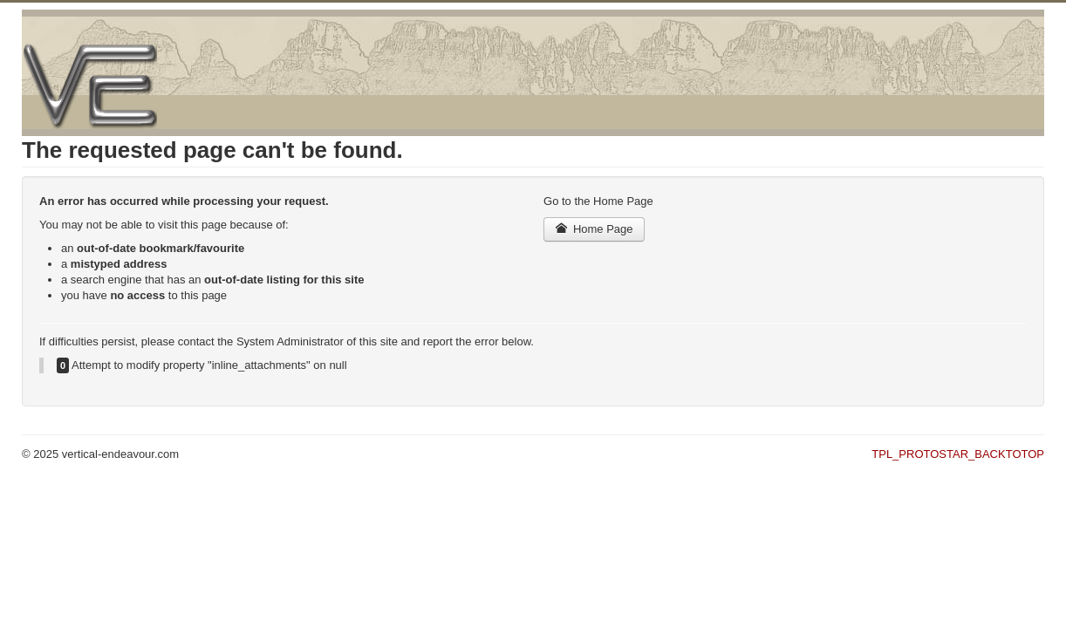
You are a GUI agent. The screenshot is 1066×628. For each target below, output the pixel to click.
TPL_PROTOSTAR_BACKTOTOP (957, 454)
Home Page (594, 229)
